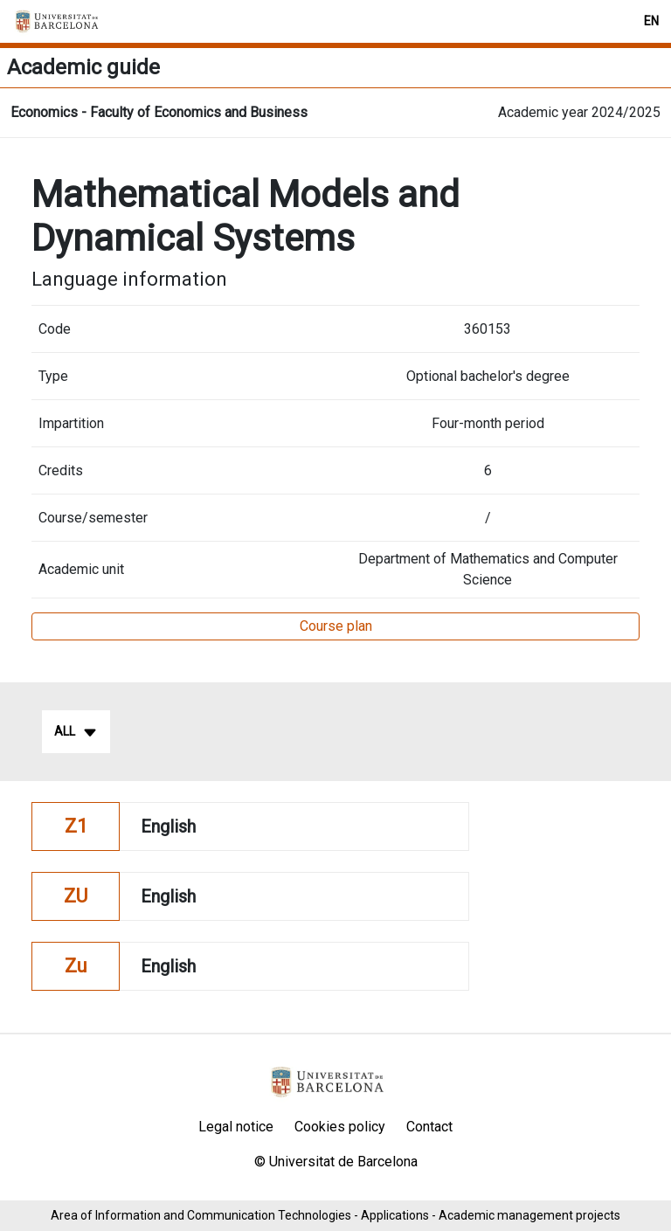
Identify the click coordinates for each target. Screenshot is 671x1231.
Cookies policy (339, 1126)
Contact (429, 1126)
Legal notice (235, 1126)
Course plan (336, 626)
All (76, 732)
